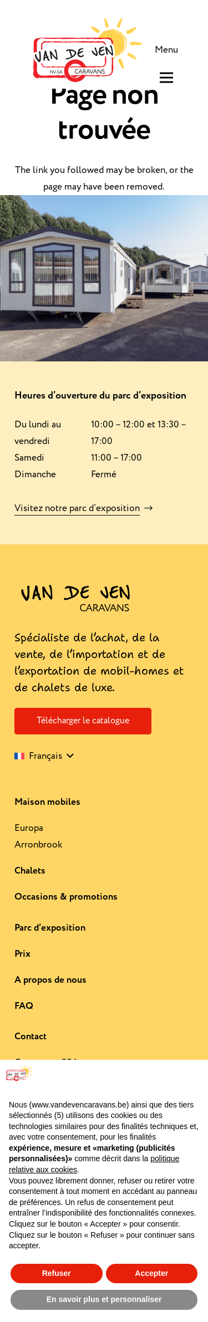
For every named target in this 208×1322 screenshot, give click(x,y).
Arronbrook (38, 844)
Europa (28, 828)
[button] (44, 756)
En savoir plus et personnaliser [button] (104, 1299)
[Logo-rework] (85, 50)
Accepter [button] (151, 1273)
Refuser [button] (56, 1273)
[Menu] (169, 50)
